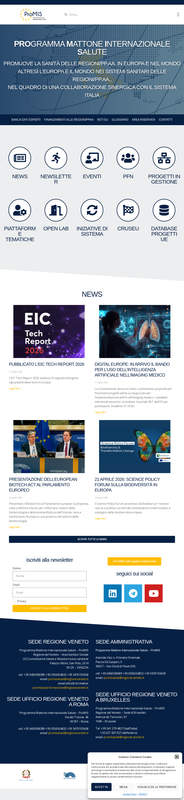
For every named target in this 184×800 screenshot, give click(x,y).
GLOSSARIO (120, 119)
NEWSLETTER (55, 179)
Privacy (21, 601)
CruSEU (128, 228)
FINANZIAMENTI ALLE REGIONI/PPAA (69, 119)
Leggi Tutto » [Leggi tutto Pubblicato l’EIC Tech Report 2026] (15, 388)
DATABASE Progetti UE (164, 233)
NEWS (19, 176)
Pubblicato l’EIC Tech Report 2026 (46, 364)
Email (16, 585)
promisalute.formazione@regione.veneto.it (60, 688)
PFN (128, 176)
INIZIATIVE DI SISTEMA (92, 231)
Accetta (101, 787)
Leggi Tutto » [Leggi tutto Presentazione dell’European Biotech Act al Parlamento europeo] (15, 527)
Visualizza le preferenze (157, 787)
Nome (17, 568)
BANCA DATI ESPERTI (26, 119)
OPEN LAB (55, 228)
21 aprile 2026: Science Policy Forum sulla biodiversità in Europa (127, 485)
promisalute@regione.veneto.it (68, 679)
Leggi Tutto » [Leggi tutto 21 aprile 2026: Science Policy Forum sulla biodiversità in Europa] (101, 518)
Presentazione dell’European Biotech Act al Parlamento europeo (43, 485)
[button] (177, 757)
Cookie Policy (130, 794)
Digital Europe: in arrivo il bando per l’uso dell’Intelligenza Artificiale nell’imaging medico (132, 369)
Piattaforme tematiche (20, 233)
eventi (92, 176)
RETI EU (102, 119)
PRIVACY (143, 794)
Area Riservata (143, 119)
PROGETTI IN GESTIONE (164, 179)
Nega (124, 787)
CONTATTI (165, 119)
